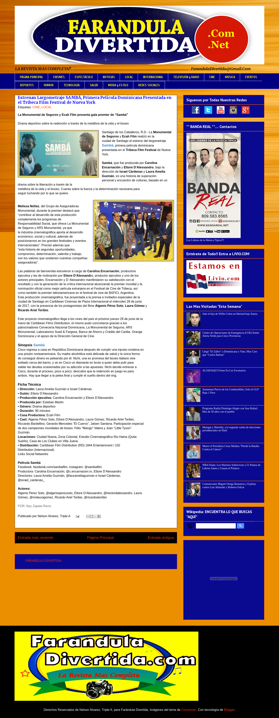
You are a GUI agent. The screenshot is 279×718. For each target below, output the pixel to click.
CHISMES (59, 77)
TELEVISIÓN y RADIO (186, 77)
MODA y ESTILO (118, 85)
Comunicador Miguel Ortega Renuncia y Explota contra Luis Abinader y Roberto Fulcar (229, 486)
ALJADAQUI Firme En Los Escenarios (224, 370)
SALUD (94, 85)
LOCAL (129, 77)
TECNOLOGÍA (72, 85)
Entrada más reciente (35, 538)
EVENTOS (251, 77)
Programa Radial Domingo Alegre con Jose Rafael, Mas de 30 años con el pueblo (230, 410)
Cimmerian (188, 709)
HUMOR (48, 85)
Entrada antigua (161, 538)
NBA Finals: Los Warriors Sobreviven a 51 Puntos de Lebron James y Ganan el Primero (231, 467)
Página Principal (100, 538)
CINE (212, 77)
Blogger (229, 709)
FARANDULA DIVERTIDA (43, 560)
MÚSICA (230, 77)
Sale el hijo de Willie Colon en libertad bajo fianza (229, 313)
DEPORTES (27, 85)
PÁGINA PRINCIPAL (31, 77)
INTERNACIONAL (153, 77)
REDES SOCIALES (149, 85)
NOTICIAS (109, 77)
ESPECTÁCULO (84, 77)
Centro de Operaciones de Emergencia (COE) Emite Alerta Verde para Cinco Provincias (230, 334)
